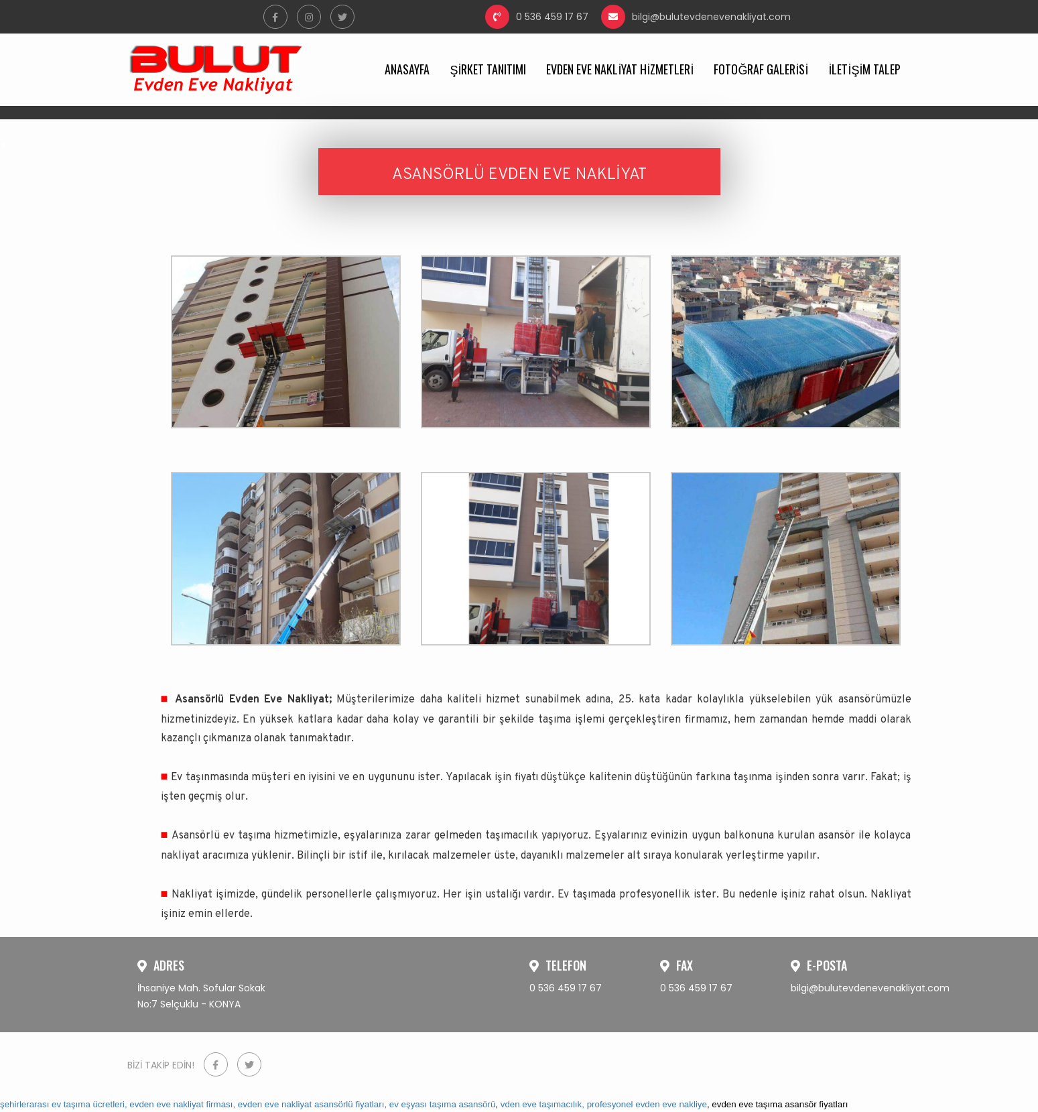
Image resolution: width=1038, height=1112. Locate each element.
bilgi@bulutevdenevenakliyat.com (696, 16)
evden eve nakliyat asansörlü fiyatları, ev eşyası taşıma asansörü (367, 1104)
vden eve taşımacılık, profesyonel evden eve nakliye (604, 1104)
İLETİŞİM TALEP (864, 69)
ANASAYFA (407, 69)
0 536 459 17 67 (536, 16)
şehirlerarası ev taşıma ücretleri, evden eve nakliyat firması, (117, 1104)
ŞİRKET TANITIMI (488, 69)
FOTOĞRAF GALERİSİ (761, 69)
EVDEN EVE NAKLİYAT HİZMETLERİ (620, 69)
